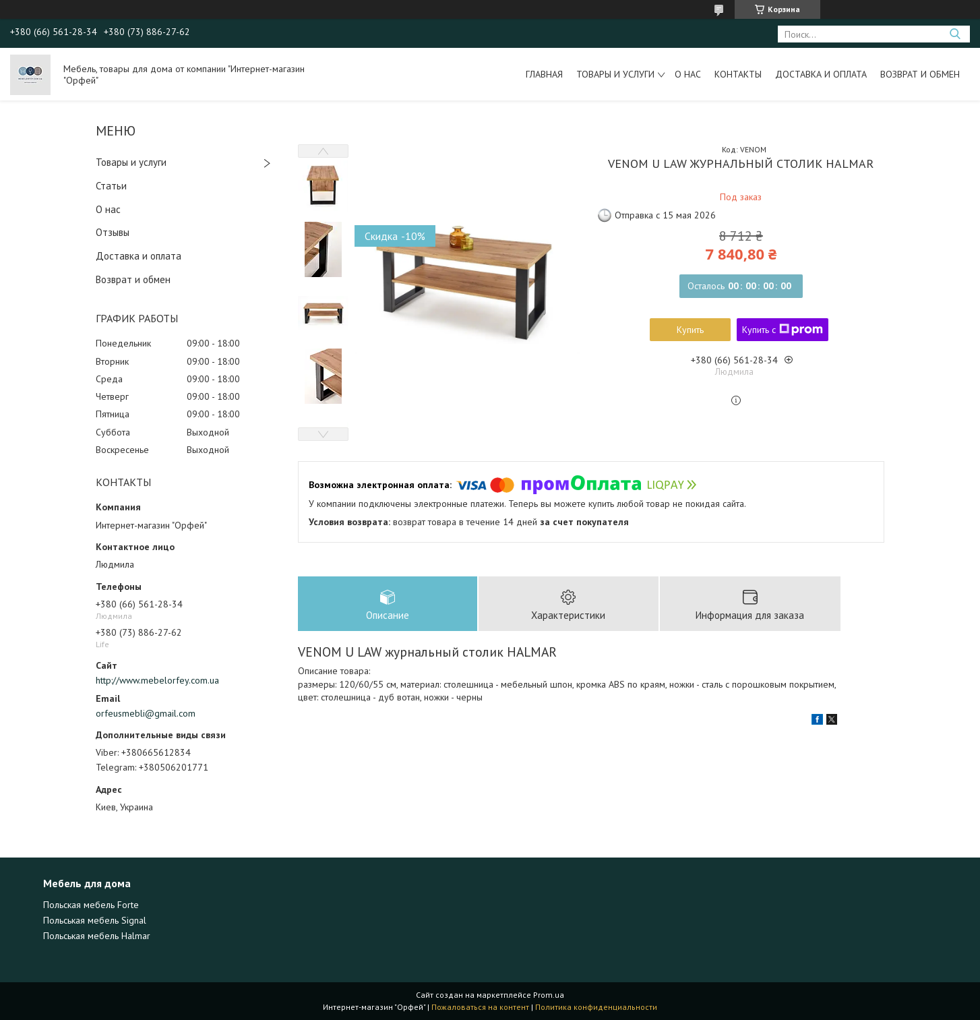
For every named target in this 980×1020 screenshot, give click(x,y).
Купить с (782, 330)
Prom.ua (548, 995)
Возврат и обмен (920, 74)
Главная (544, 74)
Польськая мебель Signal (94, 920)
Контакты (738, 74)
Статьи (111, 185)
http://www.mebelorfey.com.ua (157, 680)
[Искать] (955, 34)
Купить (690, 330)
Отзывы (112, 232)
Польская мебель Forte (91, 905)
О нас (688, 74)
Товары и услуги (615, 74)
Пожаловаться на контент (480, 1007)
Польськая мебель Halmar (96, 936)
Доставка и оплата (821, 74)
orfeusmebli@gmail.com (145, 713)
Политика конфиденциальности (596, 1007)
